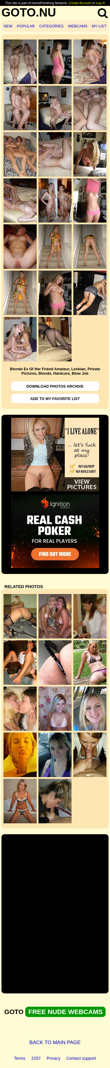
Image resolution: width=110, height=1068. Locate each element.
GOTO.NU (28, 12)
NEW (8, 26)
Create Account (80, 3)
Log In (100, 3)
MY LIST (99, 26)
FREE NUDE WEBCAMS (65, 1012)
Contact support (81, 1058)
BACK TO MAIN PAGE (55, 1042)
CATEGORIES (51, 26)
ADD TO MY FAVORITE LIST (55, 398)
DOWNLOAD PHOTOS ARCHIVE (55, 386)
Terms (20, 1058)
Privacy (53, 1058)
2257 (36, 1058)
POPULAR (26, 26)
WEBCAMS (77, 26)
